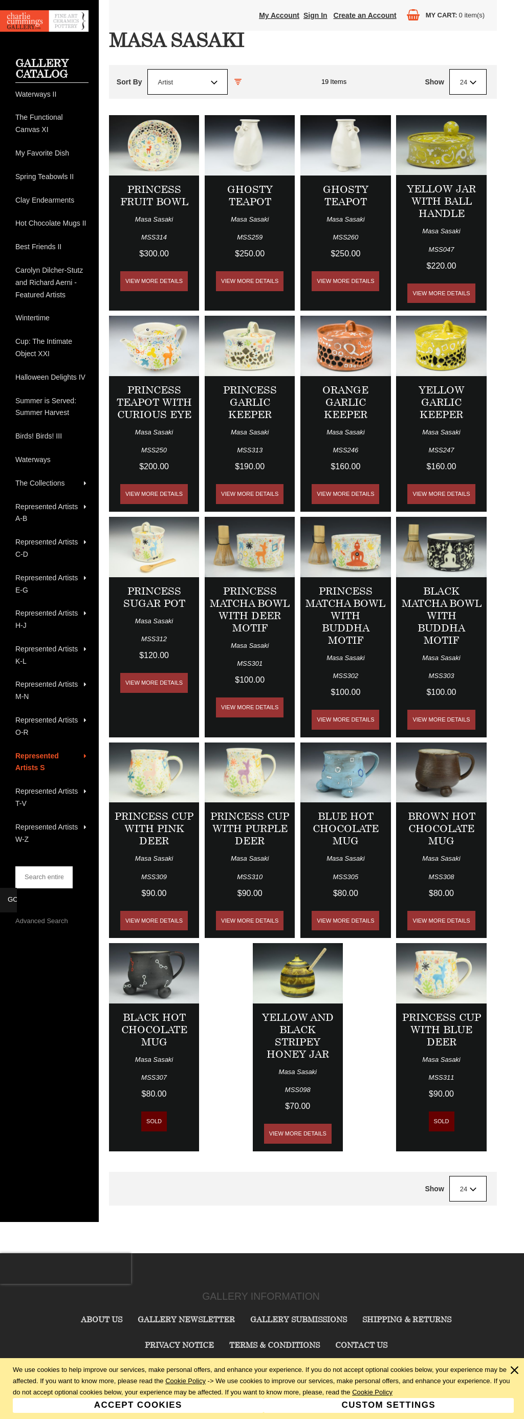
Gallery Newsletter (186, 1319)
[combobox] (187, 82)
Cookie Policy (185, 1381)
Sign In (315, 15)
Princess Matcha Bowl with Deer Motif (250, 609)
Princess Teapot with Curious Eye (154, 402)
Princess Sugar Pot (154, 597)
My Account (279, 15)
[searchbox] (44, 877)
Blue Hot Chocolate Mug (346, 828)
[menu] (52, 467)
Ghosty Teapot (250, 195)
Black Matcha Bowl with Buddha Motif (442, 615)
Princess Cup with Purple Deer (249, 828)
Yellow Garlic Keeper (442, 402)
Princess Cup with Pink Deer (154, 828)
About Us (101, 1319)
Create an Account (365, 15)
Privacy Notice (179, 1344)
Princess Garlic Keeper (250, 402)
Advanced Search (41, 921)
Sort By (129, 81)
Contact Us (361, 1344)
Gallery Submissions (298, 1319)
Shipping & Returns (406, 1319)
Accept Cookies (138, 1405)
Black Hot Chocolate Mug (154, 1029)
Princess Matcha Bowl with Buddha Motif (345, 615)
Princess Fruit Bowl (154, 195)
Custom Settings (388, 1405)
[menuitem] (52, 94)
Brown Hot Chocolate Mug (441, 828)
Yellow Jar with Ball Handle (441, 201)
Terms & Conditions (274, 1344)
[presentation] (65, 1268)
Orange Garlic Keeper (345, 402)
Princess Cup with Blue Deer (441, 1029)
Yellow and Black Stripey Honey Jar (298, 1035)
